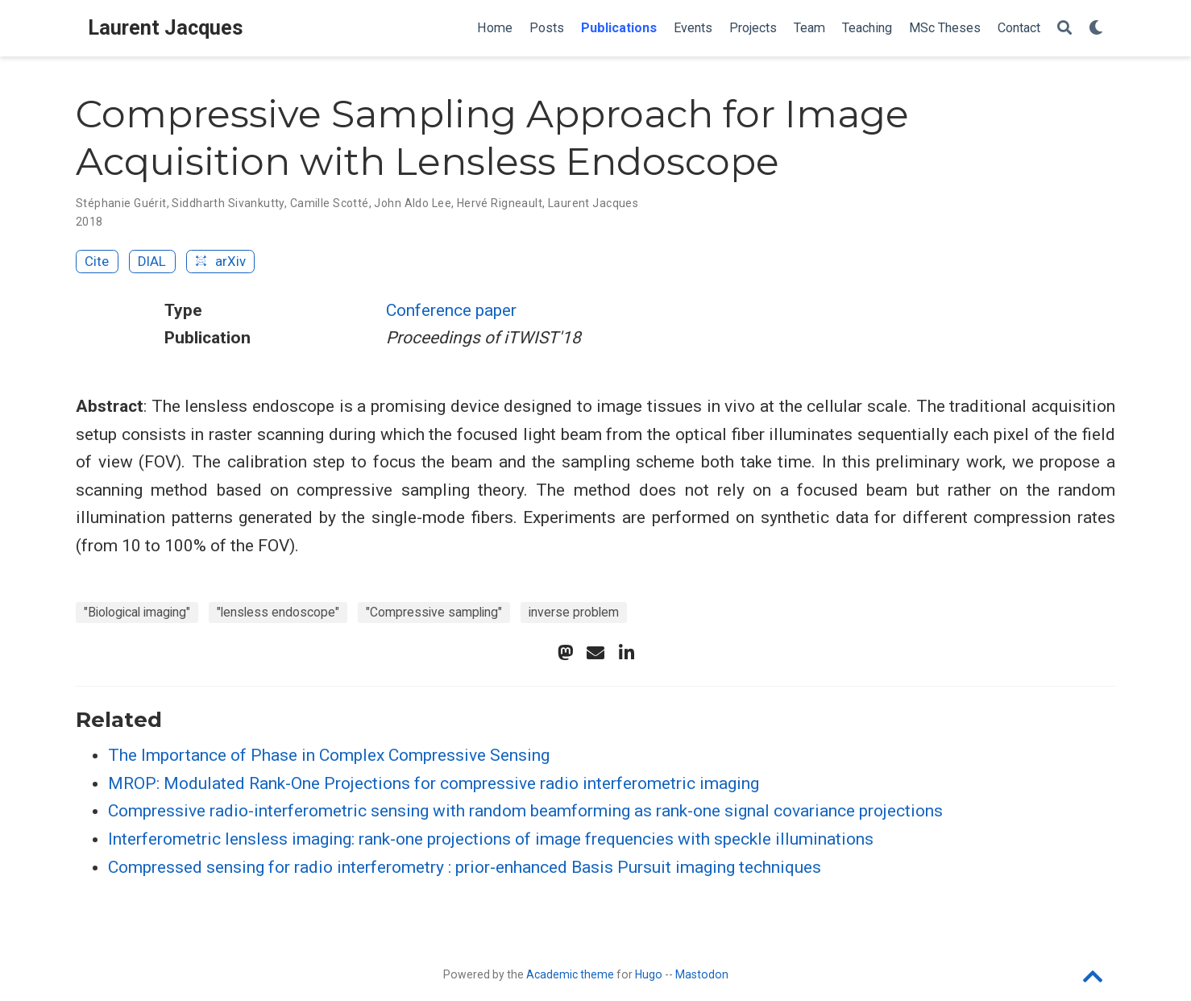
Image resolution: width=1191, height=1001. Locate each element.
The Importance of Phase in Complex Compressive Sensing (329, 755)
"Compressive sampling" (434, 612)
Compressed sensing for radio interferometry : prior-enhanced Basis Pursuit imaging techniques (464, 867)
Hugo (648, 974)
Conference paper (451, 310)
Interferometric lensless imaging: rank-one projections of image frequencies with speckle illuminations (491, 839)
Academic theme (570, 974)
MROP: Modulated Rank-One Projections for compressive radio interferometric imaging (433, 783)
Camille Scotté (329, 203)
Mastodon (701, 974)
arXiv (220, 261)
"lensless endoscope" (278, 612)
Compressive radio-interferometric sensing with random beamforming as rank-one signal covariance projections (525, 810)
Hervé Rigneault (499, 203)
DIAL (152, 261)
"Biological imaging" (137, 612)
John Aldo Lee (412, 203)
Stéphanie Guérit (121, 203)
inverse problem (574, 612)
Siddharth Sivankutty (228, 203)
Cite (97, 261)
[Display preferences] (1096, 28)
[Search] (1064, 28)
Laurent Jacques (165, 27)
